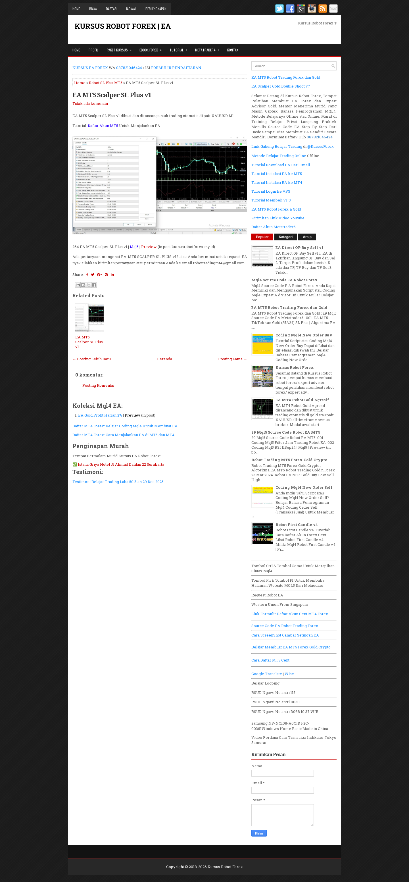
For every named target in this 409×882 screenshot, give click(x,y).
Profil (93, 49)
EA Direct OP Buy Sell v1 (300, 247)
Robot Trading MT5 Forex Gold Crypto (289, 459)
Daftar (111, 8)
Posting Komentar (98, 385)
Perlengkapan (155, 8)
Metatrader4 (209, 48)
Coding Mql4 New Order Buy (304, 335)
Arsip (307, 237)
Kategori (286, 237)
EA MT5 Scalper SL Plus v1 (111, 94)
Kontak (232, 49)
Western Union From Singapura (279, 604)
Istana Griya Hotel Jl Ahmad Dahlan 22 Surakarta (121, 464)
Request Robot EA (267, 595)
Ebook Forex (152, 48)
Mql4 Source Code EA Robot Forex (284, 279)
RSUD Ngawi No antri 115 (273, 692)
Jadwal (131, 8)
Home (76, 8)
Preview (149, 246)
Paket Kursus (121, 48)
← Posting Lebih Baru (91, 358)
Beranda (164, 358)
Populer (262, 237)
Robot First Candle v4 (297, 524)
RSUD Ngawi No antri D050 (275, 701)
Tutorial (180, 48)
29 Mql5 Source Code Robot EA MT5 (285, 432)
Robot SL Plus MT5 (105, 82)
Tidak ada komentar (90, 103)
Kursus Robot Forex (295, 367)
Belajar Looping (265, 683)
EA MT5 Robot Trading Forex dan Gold (289, 307)
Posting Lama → (232, 358)
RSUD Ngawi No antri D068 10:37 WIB (284, 711)
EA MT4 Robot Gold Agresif (302, 399)
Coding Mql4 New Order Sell (304, 487)
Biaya (93, 8)
